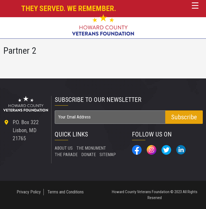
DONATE (88, 154)
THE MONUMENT (91, 148)
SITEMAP (108, 154)
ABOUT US (64, 148)
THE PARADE (66, 154)
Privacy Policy (29, 191)
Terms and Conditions (65, 191)
